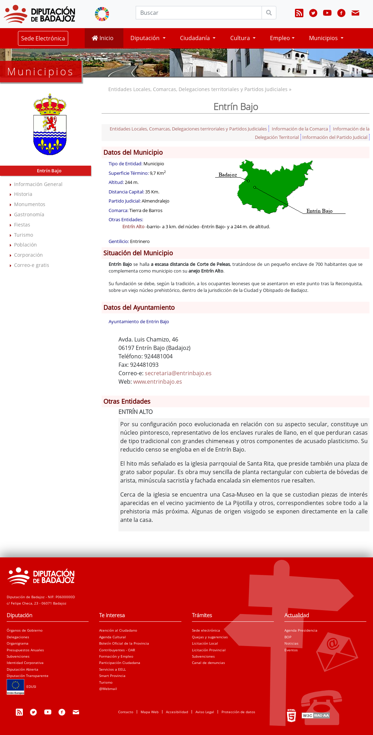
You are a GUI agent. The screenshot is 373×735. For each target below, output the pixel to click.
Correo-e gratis (31, 265)
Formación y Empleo (116, 656)
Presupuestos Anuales (25, 649)
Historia (23, 194)
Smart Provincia (112, 675)
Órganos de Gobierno (25, 630)
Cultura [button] (240, 38)
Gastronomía (29, 214)
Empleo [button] (280, 38)
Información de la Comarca (300, 129)
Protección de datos (238, 711)
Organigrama (17, 643)
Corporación (28, 254)
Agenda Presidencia (300, 630)
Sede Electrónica (43, 38)
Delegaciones (18, 636)
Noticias (291, 643)
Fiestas (22, 224)
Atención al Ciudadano (118, 630)
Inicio (103, 38)
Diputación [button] (145, 38)
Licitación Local (205, 643)
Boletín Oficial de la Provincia (124, 643)
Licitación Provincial (209, 649)
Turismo (23, 234)
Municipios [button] (324, 38)
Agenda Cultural (112, 636)
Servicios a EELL (112, 669)
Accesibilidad (177, 711)
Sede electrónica (206, 630)
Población (25, 244)
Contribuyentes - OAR (117, 649)
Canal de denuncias (208, 662)
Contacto (125, 711)
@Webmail (108, 688)
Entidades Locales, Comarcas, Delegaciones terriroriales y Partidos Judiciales (188, 129)
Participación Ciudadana (119, 662)
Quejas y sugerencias (210, 636)
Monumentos (29, 204)
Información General (38, 184)
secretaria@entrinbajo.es (178, 373)
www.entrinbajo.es (157, 381)
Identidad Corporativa (25, 662)
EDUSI (21, 686)
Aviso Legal (204, 711)
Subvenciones (18, 656)
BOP (287, 636)
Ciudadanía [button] (195, 38)
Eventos (291, 649)
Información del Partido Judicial (334, 137)
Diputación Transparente (28, 675)
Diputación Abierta (22, 669)
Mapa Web (150, 711)
